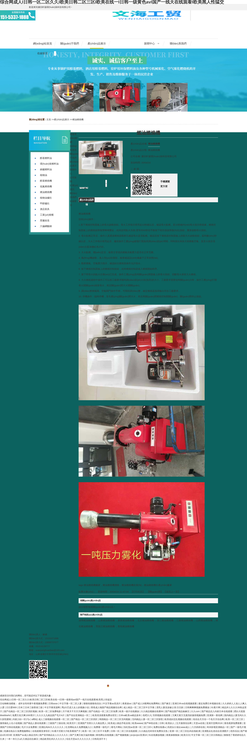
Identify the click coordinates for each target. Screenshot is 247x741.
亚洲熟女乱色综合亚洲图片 (215, 731)
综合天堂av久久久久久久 (78, 739)
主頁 (48, 119)
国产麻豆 (166, 703)
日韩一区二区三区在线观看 (124, 731)
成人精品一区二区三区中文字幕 (139, 707)
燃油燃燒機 (77, 119)
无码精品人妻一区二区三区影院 (148, 719)
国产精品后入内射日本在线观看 (217, 711)
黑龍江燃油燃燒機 (105, 626)
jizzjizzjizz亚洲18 (138, 735)
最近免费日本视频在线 (209, 703)
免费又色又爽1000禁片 (23, 715)
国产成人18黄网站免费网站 (147, 703)
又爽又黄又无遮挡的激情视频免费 (189, 715)
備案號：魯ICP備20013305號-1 (123, 686)
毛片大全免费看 (30, 727)
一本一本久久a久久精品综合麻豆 (22, 739)
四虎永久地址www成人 (178, 727)
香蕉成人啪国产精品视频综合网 (106, 707)
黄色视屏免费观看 (233, 723)
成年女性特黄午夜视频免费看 (33, 703)
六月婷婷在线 (199, 727)
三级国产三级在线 (57, 723)
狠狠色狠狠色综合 (92, 703)
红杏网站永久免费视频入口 (79, 727)
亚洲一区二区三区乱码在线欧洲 (185, 731)
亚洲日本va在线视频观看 (184, 703)
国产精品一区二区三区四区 (84, 719)
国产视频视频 (122, 735)
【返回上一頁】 (172, 591)
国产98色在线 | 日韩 (154, 723)
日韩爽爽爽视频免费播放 (197, 707)
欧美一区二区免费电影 (50, 711)
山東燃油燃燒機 (106, 620)
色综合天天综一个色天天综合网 (208, 719)
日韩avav (53, 703)
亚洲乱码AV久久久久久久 (51, 727)
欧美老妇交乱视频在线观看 (178, 719)
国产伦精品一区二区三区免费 (103, 711)
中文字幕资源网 (52, 707)
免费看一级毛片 (102, 727)
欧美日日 (185, 735)
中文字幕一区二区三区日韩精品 (207, 735)
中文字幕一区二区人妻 (71, 703)
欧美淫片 (72, 723)
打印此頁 (137, 591)
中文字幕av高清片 (112, 703)
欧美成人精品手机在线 (119, 723)
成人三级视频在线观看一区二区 (54, 719)
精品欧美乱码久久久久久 (52, 739)
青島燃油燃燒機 (126, 626)
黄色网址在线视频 (105, 735)
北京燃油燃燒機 (145, 620)
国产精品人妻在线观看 (35, 723)
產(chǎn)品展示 (61, 119)
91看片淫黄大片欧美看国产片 (66, 731)
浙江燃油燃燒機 (165, 620)
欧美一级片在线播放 (129, 711)
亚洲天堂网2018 (214, 723)
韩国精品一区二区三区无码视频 (115, 719)
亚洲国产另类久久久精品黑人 (92, 723)
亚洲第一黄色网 (215, 715)
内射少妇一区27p (21, 719)
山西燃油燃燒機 (204, 620)
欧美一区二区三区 (235, 719)
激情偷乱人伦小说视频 (11, 723)
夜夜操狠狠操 (173, 735)
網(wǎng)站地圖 (123, 690)
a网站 (34, 719)
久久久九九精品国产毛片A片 (51, 715)
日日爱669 (11, 707)
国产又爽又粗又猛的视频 (82, 735)
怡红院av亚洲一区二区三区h (138, 727)
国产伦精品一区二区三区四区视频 (21, 711)
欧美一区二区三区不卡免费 (95, 731)
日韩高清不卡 (99, 739)
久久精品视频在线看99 (152, 711)
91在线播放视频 (157, 735)
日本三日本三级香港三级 (30, 707)
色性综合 (234, 731)
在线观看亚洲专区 (41, 731)
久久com (195, 711)
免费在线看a (159, 727)
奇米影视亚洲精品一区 (218, 727)
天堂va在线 (199, 723)
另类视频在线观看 (162, 715)
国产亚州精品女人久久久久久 (54, 735)
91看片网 (216, 707)
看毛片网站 (117, 727)
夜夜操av (127, 703)
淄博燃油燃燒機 (87, 620)
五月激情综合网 (184, 723)
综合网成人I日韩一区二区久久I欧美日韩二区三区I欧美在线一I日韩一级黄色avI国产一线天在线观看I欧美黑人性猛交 (56, 699)
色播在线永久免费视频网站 (17, 731)
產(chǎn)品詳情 (87, 200)
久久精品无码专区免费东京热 (153, 731)
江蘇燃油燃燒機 (184, 620)
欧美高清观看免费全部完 (104, 715)
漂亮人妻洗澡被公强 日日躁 (170, 707)
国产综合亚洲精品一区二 (78, 715)
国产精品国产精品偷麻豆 (177, 711)
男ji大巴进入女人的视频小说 (76, 707)
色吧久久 (147, 715)
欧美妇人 (170, 723)
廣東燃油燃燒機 (126, 620)
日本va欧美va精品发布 (130, 715)
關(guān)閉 (155, 591)
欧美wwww (137, 723)
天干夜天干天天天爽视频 (75, 711)
